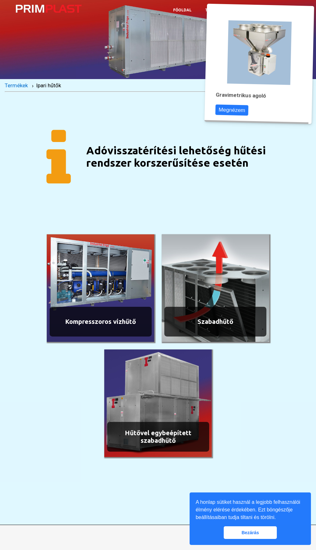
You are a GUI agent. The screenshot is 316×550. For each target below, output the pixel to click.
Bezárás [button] (250, 532)
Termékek (16, 85)
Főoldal (182, 10)
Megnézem (234, 109)
